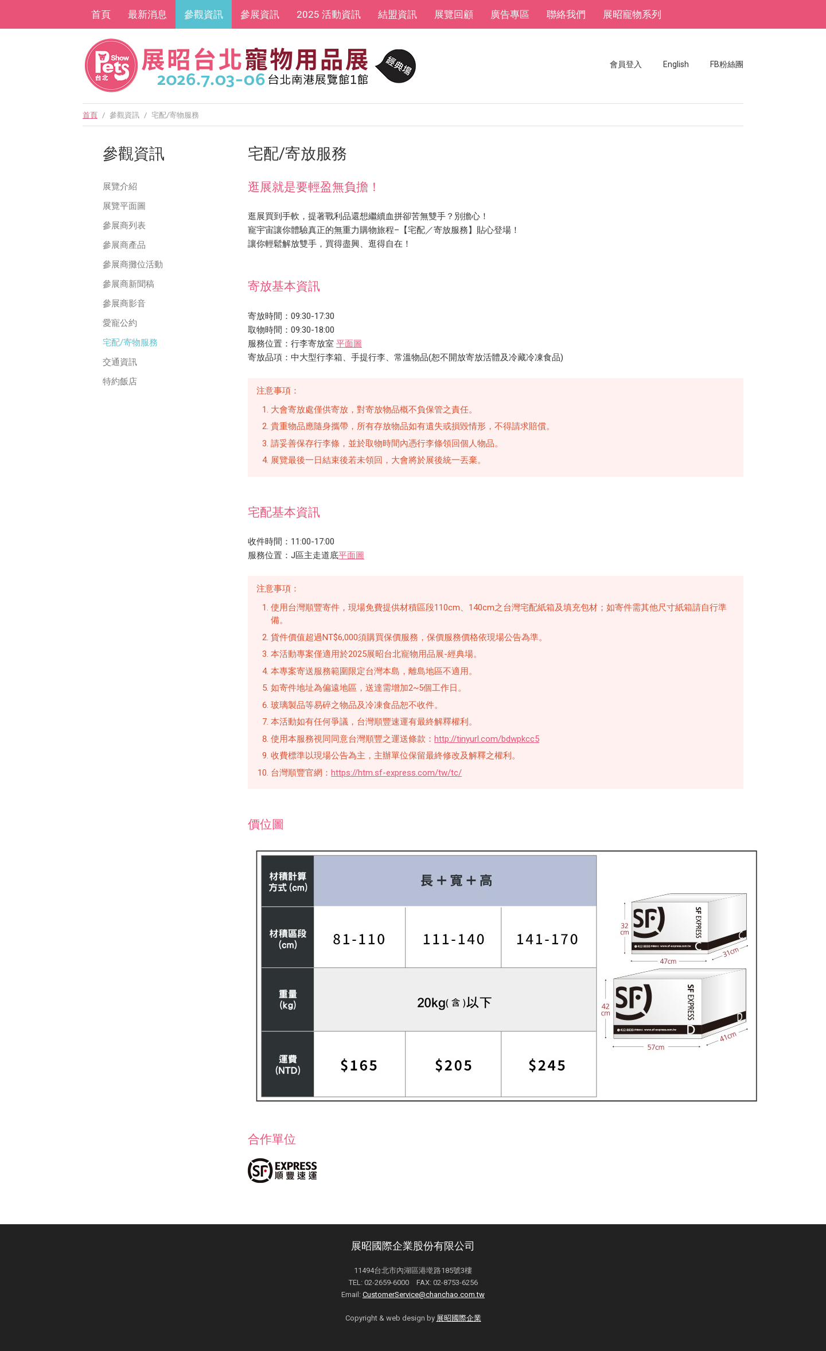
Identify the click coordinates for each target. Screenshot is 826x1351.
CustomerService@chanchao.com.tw (424, 1294)
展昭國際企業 (459, 1318)
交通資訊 (120, 362)
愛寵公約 (120, 323)
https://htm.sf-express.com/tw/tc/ (396, 773)
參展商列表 (124, 225)
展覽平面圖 (124, 206)
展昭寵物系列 (632, 14)
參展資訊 (259, 14)
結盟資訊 (397, 14)
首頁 (101, 14)
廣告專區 (509, 14)
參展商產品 (124, 245)
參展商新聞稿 (128, 284)
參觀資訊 (203, 14)
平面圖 (349, 343)
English (676, 64)
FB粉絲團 (726, 64)
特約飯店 (120, 381)
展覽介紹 (120, 186)
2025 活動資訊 (329, 14)
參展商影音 (124, 303)
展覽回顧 (453, 14)
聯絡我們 (566, 14)
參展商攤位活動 (133, 264)
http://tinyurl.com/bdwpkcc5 (486, 739)
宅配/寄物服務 (130, 342)
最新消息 (147, 14)
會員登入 (626, 64)
